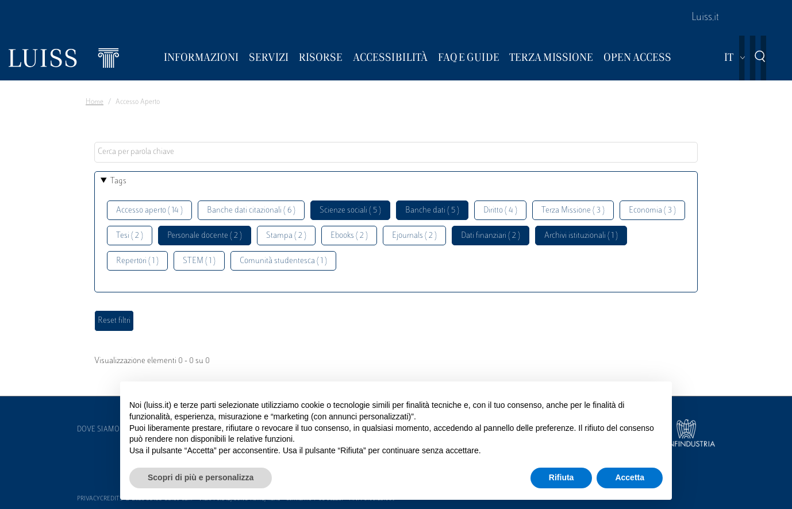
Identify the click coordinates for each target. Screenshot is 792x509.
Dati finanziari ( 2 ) (490, 236)
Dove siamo (98, 429)
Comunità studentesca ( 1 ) (283, 261)
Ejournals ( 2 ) (414, 236)
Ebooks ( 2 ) (349, 236)
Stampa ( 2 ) (286, 236)
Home (94, 102)
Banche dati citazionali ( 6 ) (251, 210)
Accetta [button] (629, 477)
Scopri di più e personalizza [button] (200, 477)
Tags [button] (118, 181)
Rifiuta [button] (561, 477)
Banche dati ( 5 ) (432, 210)
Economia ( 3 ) (652, 210)
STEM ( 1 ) (199, 261)
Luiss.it (705, 18)
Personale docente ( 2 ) (204, 236)
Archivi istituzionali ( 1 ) (581, 236)
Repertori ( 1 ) (137, 261)
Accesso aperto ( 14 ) (149, 210)
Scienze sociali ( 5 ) (350, 210)
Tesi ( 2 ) (129, 236)
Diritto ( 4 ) (500, 210)
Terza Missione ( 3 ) (573, 210)
